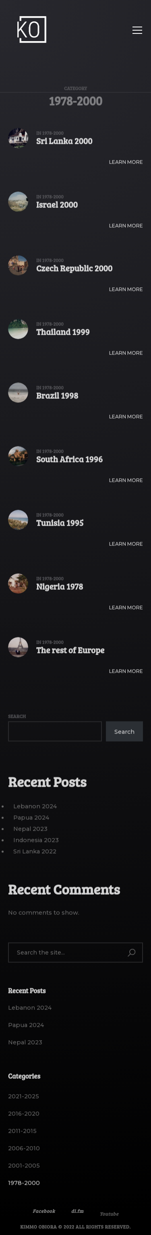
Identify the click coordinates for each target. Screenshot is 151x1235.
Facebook (44, 1216)
